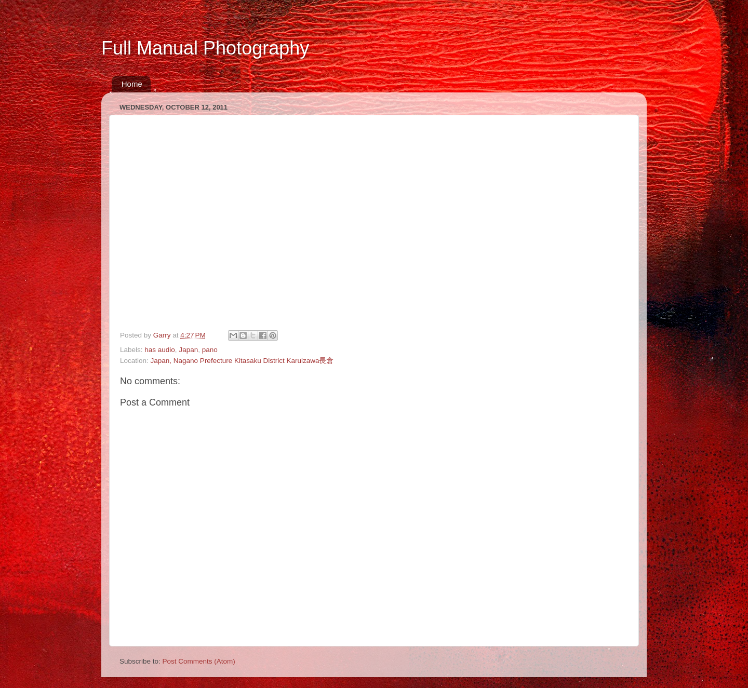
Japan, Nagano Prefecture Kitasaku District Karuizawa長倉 (242, 361)
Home (132, 83)
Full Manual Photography (205, 48)
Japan (188, 350)
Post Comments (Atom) (199, 661)
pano (210, 350)
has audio (159, 350)
